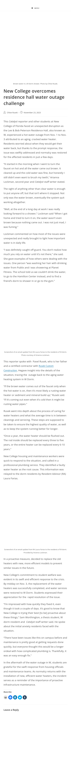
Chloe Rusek (12, 112)
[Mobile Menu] (35, 8)
